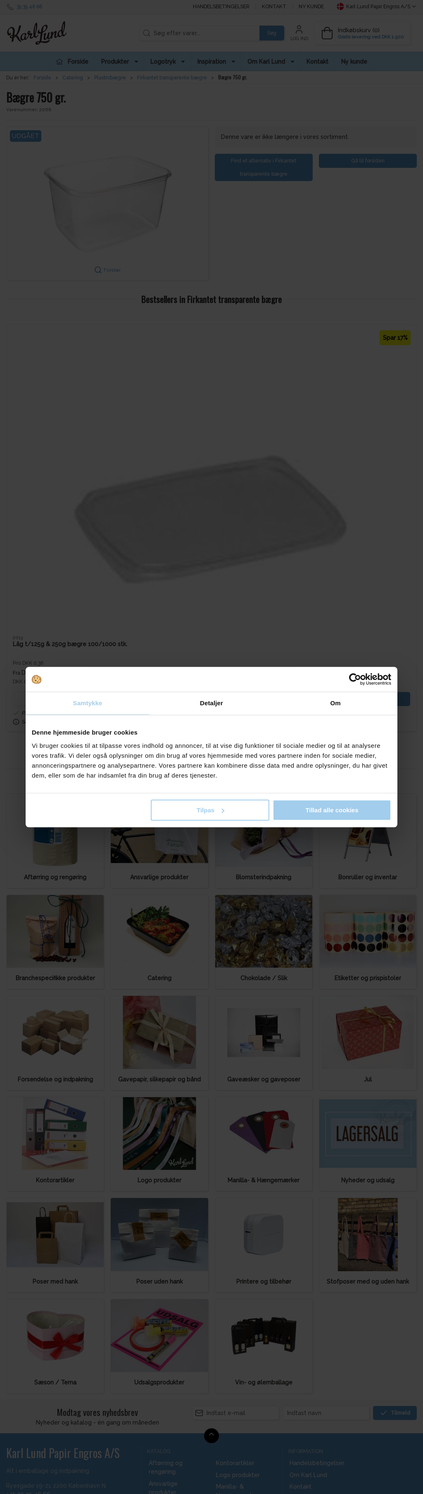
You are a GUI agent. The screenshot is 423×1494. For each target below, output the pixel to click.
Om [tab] (335, 702)
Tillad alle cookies (331, 810)
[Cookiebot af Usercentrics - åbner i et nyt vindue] (355, 679)
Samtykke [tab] (87, 702)
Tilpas (210, 810)
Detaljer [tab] (211, 702)
